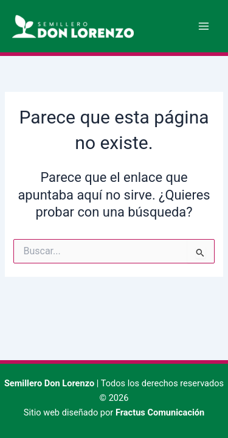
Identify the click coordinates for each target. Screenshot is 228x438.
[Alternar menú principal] (204, 26)
